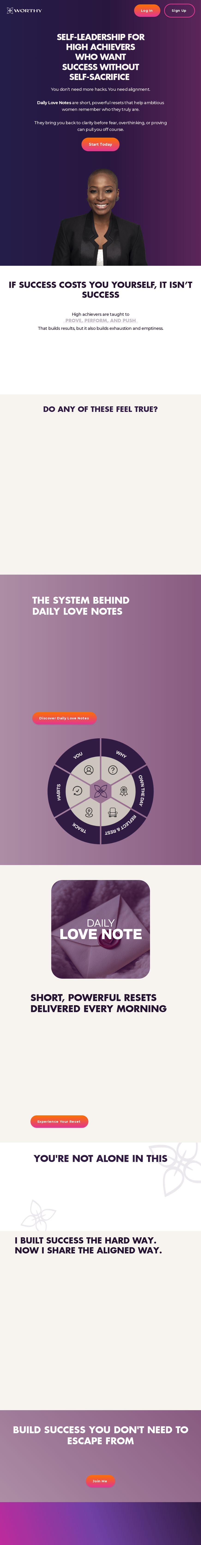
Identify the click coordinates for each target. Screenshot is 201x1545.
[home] (24, 10)
